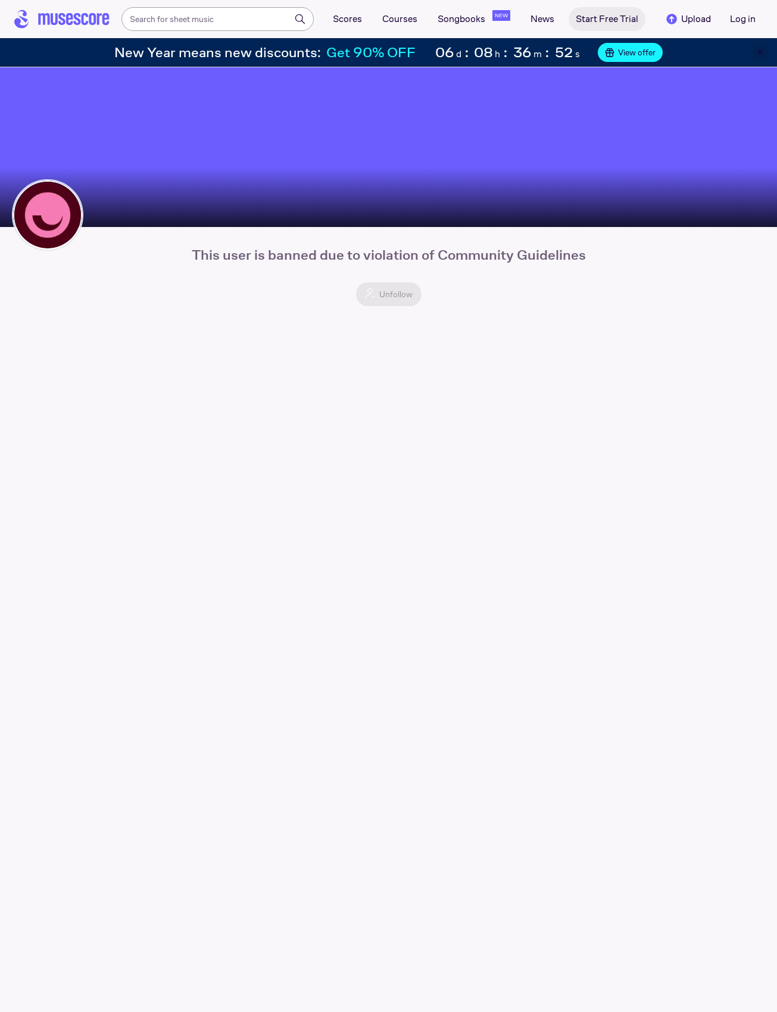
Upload (687, 19)
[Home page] (62, 19)
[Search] (300, 19)
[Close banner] (760, 52)
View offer (630, 52)
